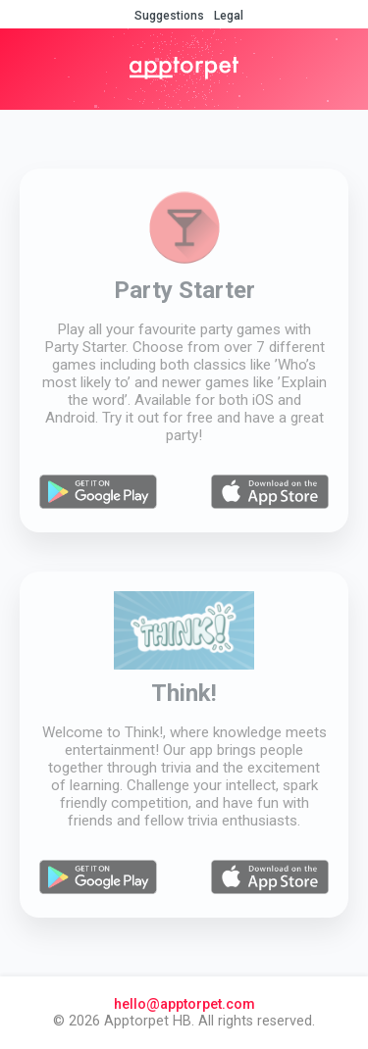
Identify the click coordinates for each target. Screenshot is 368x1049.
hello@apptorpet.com (184, 1004)
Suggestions (169, 16)
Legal (228, 16)
